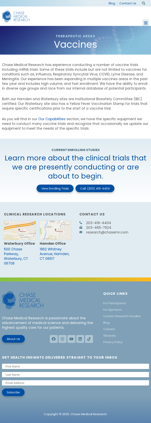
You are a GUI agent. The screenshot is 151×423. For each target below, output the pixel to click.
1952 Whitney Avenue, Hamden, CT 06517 (54, 254)
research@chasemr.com (103, 232)
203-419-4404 (95, 223)
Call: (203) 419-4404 (95, 188)
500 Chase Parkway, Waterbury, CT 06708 (16, 256)
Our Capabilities (51, 119)
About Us (13, 339)
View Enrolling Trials (55, 188)
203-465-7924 (95, 227)
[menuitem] (126, 303)
